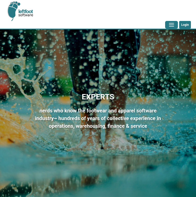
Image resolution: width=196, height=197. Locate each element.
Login (185, 25)
